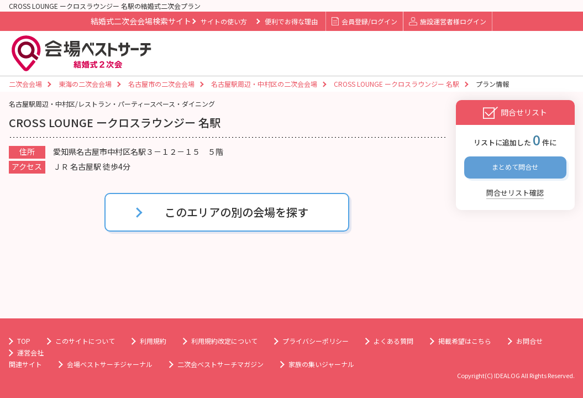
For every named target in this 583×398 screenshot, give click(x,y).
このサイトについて (85, 340)
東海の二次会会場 (85, 83)
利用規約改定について (224, 340)
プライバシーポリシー (315, 340)
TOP (23, 340)
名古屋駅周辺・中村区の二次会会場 (264, 83)
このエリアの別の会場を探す (236, 212)
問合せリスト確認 (515, 192)
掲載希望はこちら (464, 340)
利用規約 (153, 340)
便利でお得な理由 (291, 21)
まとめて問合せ (515, 166)
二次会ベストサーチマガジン (220, 364)
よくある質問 (393, 340)
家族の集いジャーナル (321, 364)
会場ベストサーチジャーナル (110, 364)
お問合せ (529, 340)
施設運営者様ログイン (447, 21)
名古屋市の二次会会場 (161, 83)
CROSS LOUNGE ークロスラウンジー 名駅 (396, 83)
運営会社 (30, 352)
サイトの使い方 (224, 21)
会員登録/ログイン (364, 21)
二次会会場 (25, 83)
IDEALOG (507, 375)
